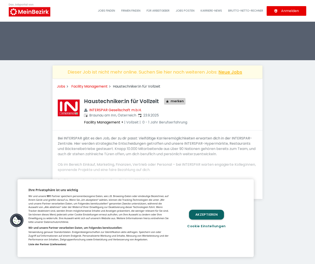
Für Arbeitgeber (158, 10)
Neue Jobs (230, 72)
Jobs (61, 86)
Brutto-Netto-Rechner (245, 10)
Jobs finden (106, 10)
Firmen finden (130, 10)
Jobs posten (185, 10)
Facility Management (89, 86)
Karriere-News (211, 10)
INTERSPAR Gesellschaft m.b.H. (115, 110)
